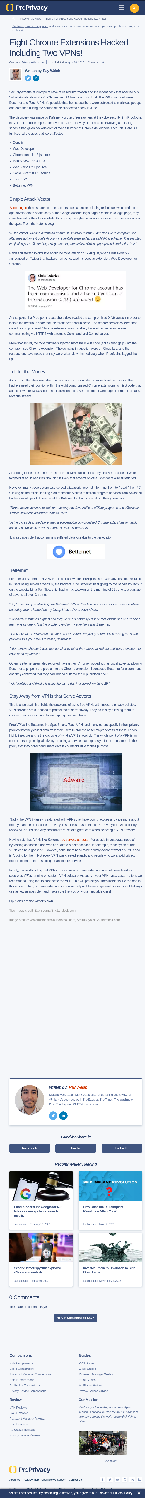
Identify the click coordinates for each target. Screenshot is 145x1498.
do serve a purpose (75, 839)
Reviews (16, 1400)
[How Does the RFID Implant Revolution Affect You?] (110, 1200)
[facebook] (102, 1479)
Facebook (29, 1148)
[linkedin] (36, 78)
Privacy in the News (30, 18)
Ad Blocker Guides (90, 1385)
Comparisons (21, 1355)
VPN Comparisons (21, 1363)
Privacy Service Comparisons (28, 1391)
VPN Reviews (18, 1407)
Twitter (76, 1148)
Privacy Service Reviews (25, 1435)
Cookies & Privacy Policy (115, 1493)
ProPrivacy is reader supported (30, 26)
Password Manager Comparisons (30, 1374)
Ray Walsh (51, 71)
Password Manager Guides (96, 1374)
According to (18, 208)
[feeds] (139, 1479)
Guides (85, 1355)
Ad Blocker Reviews (22, 1429)
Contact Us (75, 1479)
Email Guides (87, 1379)
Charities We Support (53, 1479)
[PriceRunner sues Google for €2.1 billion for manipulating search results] (41, 1200)
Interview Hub (31, 1479)
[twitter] (28, 78)
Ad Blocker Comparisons (25, 1385)
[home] (13, 18)
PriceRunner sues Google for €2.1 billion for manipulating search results (38, 1211)
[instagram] (124, 1479)
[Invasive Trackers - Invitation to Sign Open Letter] (110, 1260)
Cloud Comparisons (22, 1368)
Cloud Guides (87, 1368)
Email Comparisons (22, 1379)
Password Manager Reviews (27, 1418)
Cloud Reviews (19, 1413)
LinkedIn (122, 1148)
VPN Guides (86, 1363)
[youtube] (117, 1479)
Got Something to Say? (75, 1318)
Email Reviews (19, 1424)
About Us (14, 1479)
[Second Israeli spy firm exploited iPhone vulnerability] (41, 1260)
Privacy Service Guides (93, 1391)
